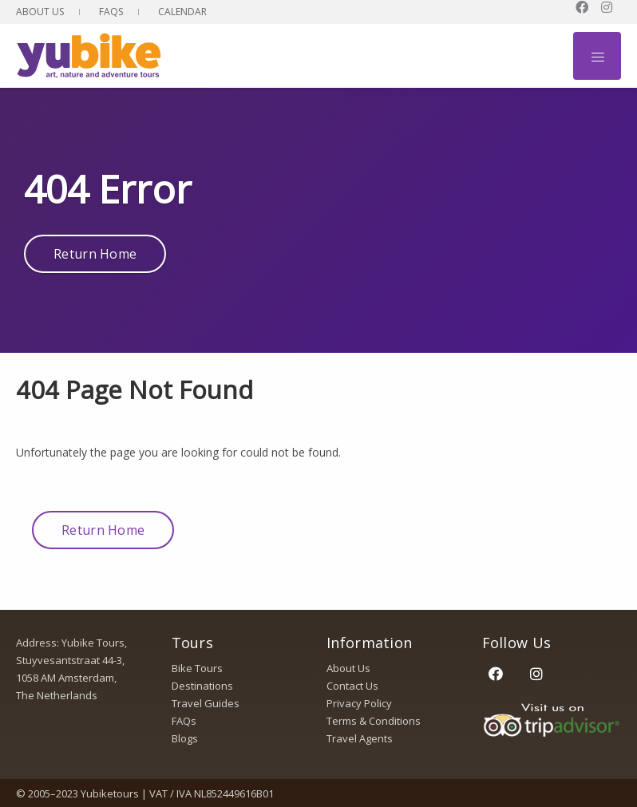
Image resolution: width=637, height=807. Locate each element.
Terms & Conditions (373, 721)
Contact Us (352, 685)
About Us (40, 11)
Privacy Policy (359, 703)
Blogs (185, 738)
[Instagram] (537, 673)
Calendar (182, 11)
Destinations (202, 685)
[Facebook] (496, 673)
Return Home (94, 254)
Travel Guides (205, 703)
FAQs (111, 11)
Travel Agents (359, 738)
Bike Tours (197, 668)
